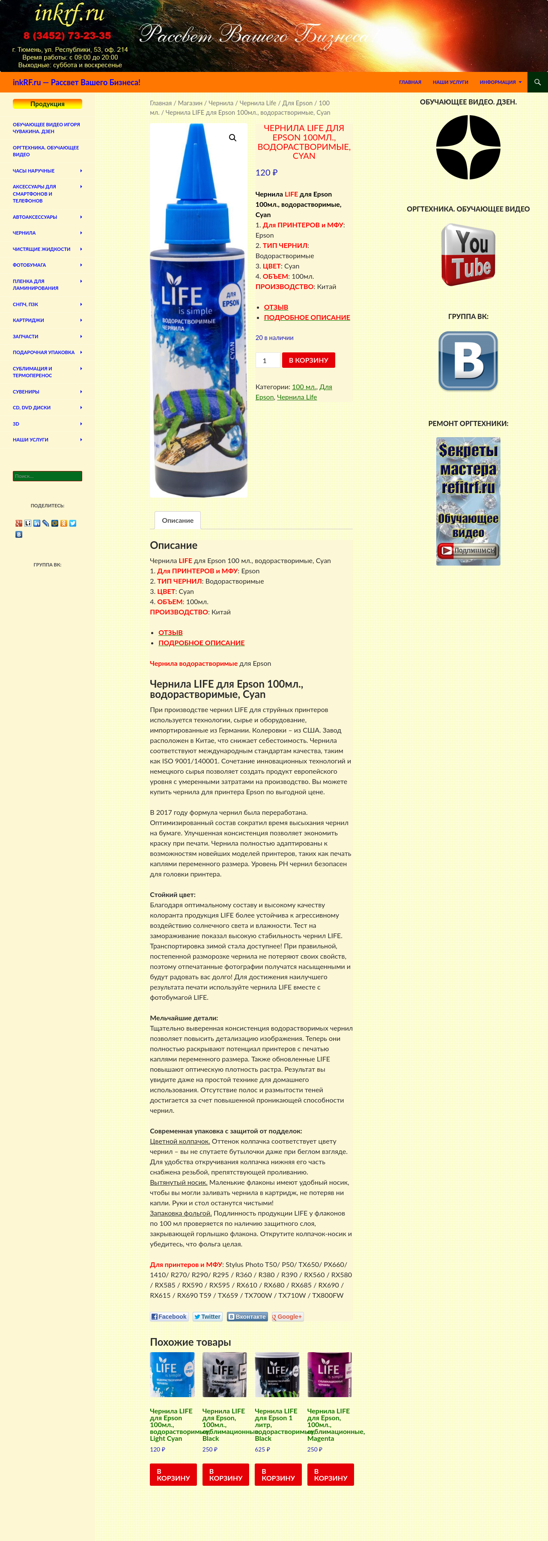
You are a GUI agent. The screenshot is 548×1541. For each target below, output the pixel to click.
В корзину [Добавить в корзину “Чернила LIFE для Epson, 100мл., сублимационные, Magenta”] (331, 1474)
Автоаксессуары (35, 217)
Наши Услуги (450, 82)
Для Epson (298, 103)
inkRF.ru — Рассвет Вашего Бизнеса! (76, 82)
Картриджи (28, 320)
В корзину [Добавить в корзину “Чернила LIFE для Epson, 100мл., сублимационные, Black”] (226, 1474)
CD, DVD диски (32, 407)
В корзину (308, 360)
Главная (410, 82)
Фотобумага (29, 265)
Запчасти (25, 336)
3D (16, 423)
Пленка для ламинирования (35, 284)
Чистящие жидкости (42, 249)
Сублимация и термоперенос (32, 372)
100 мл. (304, 386)
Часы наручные (33, 170)
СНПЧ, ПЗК (25, 304)
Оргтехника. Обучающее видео (46, 151)
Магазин (190, 103)
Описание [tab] (178, 520)
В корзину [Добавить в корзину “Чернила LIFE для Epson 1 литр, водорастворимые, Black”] (278, 1474)
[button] (233, 138)
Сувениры (26, 391)
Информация (498, 82)
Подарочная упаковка (43, 352)
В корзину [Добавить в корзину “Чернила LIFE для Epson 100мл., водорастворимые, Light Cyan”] (173, 1474)
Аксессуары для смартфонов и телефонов (34, 193)
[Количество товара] (268, 360)
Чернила (220, 103)
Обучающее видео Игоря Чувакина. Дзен (46, 128)
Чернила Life (258, 103)
